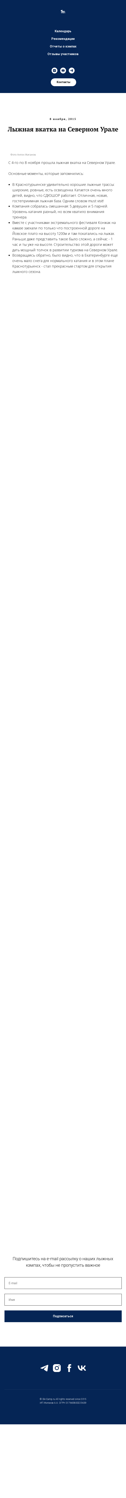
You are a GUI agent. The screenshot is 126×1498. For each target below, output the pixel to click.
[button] (63, 82)
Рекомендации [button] (63, 39)
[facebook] (69, 1368)
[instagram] (54, 70)
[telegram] (72, 70)
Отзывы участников (63, 54)
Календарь (63, 31)
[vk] (82, 1368)
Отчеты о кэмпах (63, 46)
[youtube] (63, 70)
